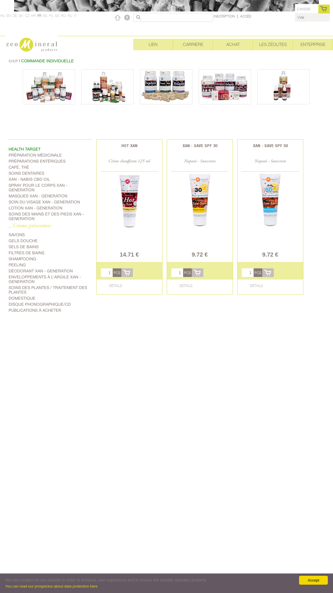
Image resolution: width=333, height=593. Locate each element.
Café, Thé (19, 167)
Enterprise (313, 44)
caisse (304, 9)
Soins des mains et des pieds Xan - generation (46, 216)
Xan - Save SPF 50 (270, 145)
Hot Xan (129, 145)
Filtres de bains (26, 253)
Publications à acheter (35, 310)
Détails (115, 286)
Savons (17, 234)
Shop (14, 61)
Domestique (22, 298)
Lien (153, 44)
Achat (233, 44)
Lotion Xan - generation (35, 208)
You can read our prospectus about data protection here (51, 586)
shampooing (22, 259)
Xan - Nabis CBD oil (29, 179)
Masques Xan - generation (38, 196)
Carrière (193, 44)
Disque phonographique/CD (40, 304)
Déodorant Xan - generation (41, 271)
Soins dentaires (26, 173)
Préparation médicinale (35, 155)
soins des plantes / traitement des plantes (48, 289)
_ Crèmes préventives (30, 226)
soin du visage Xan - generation (44, 202)
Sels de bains (24, 246)
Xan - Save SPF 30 (200, 145)
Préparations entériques (37, 161)
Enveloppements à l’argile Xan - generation (45, 279)
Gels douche (23, 240)
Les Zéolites (273, 44)
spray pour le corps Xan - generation (38, 187)
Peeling (17, 265)
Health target (25, 149)
